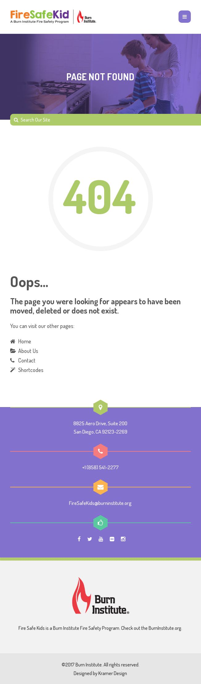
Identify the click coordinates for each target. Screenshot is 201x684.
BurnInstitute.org (165, 628)
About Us (28, 350)
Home (24, 341)
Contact (26, 360)
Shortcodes (30, 369)
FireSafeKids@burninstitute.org (100, 503)
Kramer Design (112, 673)
